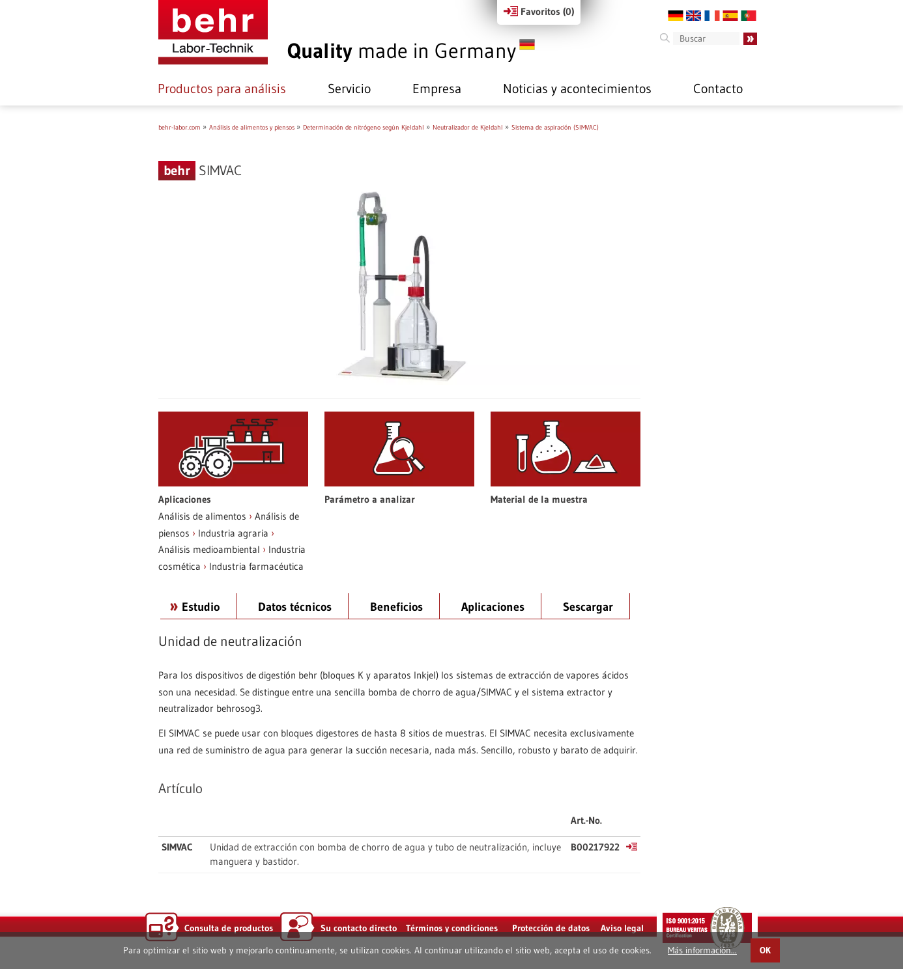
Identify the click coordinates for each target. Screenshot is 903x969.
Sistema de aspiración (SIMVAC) (555, 127)
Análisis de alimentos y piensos (251, 127)
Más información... (702, 950)
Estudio (201, 607)
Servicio (349, 88)
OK (765, 950)
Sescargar (588, 607)
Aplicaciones (492, 607)
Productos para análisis (222, 88)
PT (748, 15)
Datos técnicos (295, 607)
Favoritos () (539, 11)
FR (712, 15)
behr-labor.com (179, 127)
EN (694, 15)
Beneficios (396, 607)
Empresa (436, 88)
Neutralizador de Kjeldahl (468, 127)
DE (675, 15)
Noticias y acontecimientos (577, 88)
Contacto (718, 88)
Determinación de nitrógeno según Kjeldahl (363, 127)
